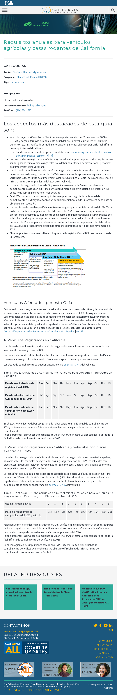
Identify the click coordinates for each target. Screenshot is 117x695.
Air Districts (106, 653)
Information (17, 82)
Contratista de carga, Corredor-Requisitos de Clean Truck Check (19, 592)
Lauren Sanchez (93, 672)
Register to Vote (104, 656)
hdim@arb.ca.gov (36, 105)
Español (41, 155)
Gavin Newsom (15, 668)
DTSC (38, 690)
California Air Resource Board (59, 10)
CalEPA (7, 690)
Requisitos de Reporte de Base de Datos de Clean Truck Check (58, 592)
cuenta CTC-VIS (72, 364)
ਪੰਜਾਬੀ (50, 155)
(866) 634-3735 (23, 110)
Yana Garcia (52, 675)
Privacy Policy (105, 645)
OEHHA (47, 690)
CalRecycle (19, 690)
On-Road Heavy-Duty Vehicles (29, 72)
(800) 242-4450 (10, 631)
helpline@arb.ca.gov (28, 631)
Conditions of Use (103, 649)
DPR (30, 690)
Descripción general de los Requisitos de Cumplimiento (34, 331)
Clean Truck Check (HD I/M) (32, 77)
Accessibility (106, 641)
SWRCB (58, 690)
